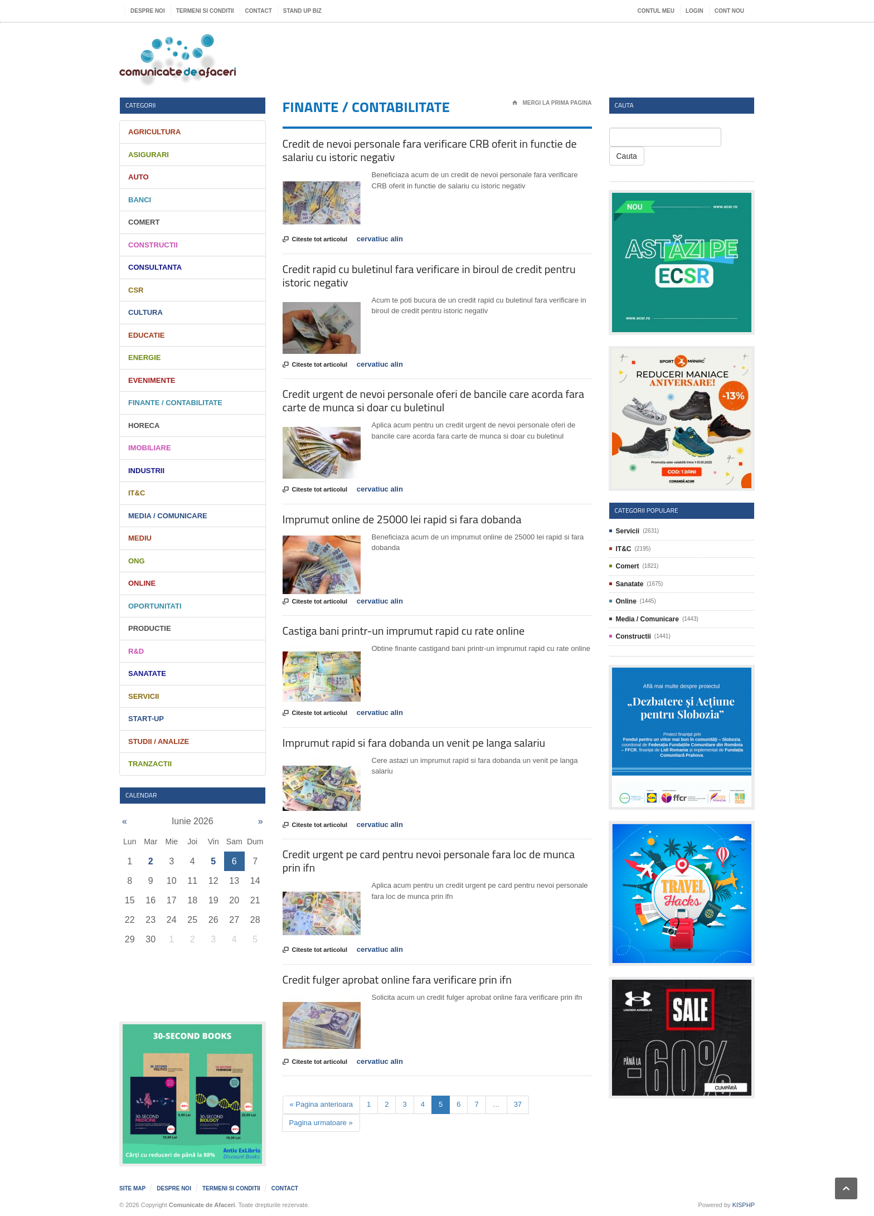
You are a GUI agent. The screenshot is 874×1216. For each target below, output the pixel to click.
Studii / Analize (158, 741)
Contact (258, 11)
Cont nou (729, 11)
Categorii (140, 105)
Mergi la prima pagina (552, 103)
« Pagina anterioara (321, 1104)
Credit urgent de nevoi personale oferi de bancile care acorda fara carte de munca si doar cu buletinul (433, 400)
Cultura (145, 312)
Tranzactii (150, 764)
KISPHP (743, 1205)
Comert (143, 222)
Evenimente (152, 380)
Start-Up (146, 718)
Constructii (153, 245)
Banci (139, 200)
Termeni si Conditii (205, 11)
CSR (135, 290)
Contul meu (656, 11)
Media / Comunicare (167, 516)
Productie (149, 628)
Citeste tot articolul (315, 239)
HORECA (143, 425)
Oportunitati (155, 606)
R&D (136, 651)
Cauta (626, 156)
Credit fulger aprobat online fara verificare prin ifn (397, 979)
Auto (138, 177)
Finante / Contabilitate (175, 402)
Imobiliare (149, 448)
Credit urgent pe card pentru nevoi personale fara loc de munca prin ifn (429, 860)
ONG (136, 561)
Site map (132, 1188)
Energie (144, 357)
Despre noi (147, 11)
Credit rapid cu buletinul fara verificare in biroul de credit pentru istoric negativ (429, 275)
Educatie (146, 335)
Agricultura (154, 132)
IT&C (136, 493)
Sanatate (147, 673)
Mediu (140, 538)
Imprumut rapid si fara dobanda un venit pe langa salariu (414, 742)
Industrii (146, 470)
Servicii (143, 696)
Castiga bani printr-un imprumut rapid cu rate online (404, 630)
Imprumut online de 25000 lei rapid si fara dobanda (402, 519)
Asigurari (148, 154)
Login (694, 11)
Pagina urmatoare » (321, 1122)
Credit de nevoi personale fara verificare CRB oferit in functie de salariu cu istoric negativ (430, 150)
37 (518, 1104)
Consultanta (155, 267)
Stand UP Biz (302, 11)
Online (142, 583)
